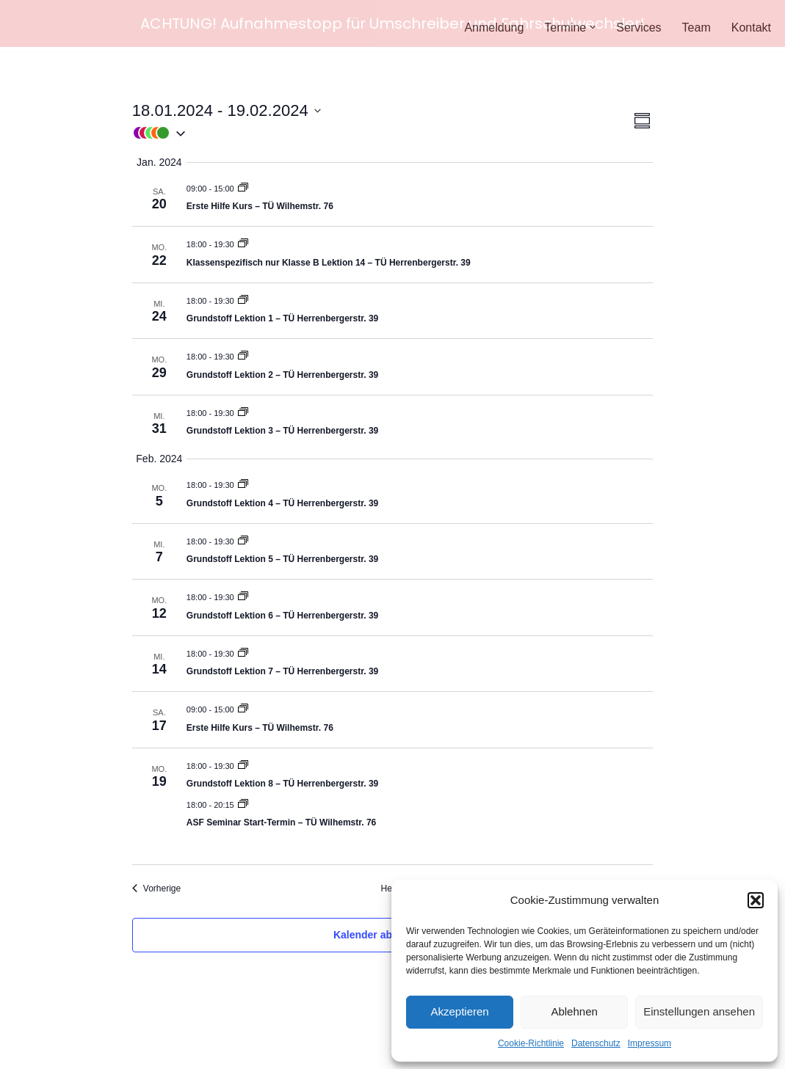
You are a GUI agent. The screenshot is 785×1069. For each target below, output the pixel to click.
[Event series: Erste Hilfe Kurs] (243, 185)
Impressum (649, 1043)
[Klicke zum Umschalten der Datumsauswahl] (226, 107)
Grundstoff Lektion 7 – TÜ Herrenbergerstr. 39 (282, 668)
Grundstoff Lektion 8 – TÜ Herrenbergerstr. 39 (282, 781)
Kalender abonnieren (384, 932)
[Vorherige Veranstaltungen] (156, 886)
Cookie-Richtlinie (531, 1043)
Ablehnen (574, 1011)
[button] (755, 900)
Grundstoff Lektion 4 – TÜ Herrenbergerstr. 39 (282, 500)
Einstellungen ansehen (699, 1011)
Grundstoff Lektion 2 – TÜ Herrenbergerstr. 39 (282, 372)
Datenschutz (596, 1043)
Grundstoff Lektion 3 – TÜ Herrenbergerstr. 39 (282, 428)
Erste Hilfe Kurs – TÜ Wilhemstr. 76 (260, 203)
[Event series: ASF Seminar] (243, 802)
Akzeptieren (459, 1011)
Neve (24, 1050)
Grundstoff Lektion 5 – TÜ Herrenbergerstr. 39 (282, 556)
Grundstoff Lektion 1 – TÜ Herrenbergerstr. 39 (282, 315)
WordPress (159, 1050)
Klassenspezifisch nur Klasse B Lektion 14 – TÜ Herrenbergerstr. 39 (329, 260)
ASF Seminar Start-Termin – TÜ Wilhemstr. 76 (281, 819)
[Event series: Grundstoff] (243, 241)
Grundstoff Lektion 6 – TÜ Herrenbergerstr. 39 (282, 613)
